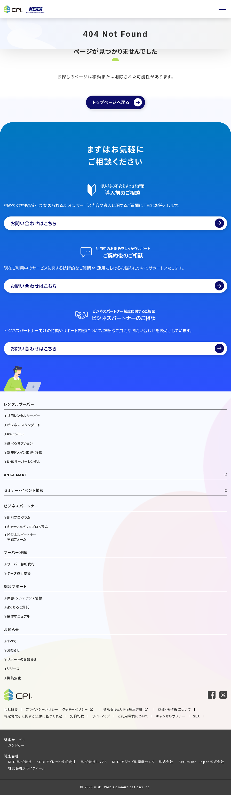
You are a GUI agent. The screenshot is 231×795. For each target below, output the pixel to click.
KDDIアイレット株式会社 (56, 761)
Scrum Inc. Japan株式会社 (202, 761)
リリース (13, 668)
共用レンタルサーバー (23, 415)
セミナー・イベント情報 (24, 490)
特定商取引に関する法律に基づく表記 (33, 716)
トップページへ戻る (110, 102)
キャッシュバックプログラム (27, 526)
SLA (196, 716)
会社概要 (11, 709)
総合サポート (15, 586)
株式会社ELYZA (94, 761)
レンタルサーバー (19, 404)
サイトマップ (101, 716)
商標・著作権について (174, 709)
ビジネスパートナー (21, 506)
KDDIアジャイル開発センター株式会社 (142, 761)
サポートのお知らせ (22, 659)
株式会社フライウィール (27, 768)
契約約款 (77, 716)
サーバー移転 (15, 552)
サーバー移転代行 (21, 564)
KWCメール (16, 434)
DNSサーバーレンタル (23, 461)
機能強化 (14, 678)
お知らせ (11, 629)
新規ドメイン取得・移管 (24, 452)
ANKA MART (16, 474)
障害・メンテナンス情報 (24, 598)
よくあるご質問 (18, 607)
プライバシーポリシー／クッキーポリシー (57, 709)
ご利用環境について (133, 716)
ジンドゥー (16, 745)
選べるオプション (20, 443)
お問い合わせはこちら (117, 223)
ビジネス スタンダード (23, 425)
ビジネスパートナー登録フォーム (22, 537)
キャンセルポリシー (170, 716)
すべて (12, 641)
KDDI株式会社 (19, 761)
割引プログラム (18, 517)
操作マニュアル (18, 616)
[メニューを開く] (222, 9)
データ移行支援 (19, 573)
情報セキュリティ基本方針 (123, 709)
